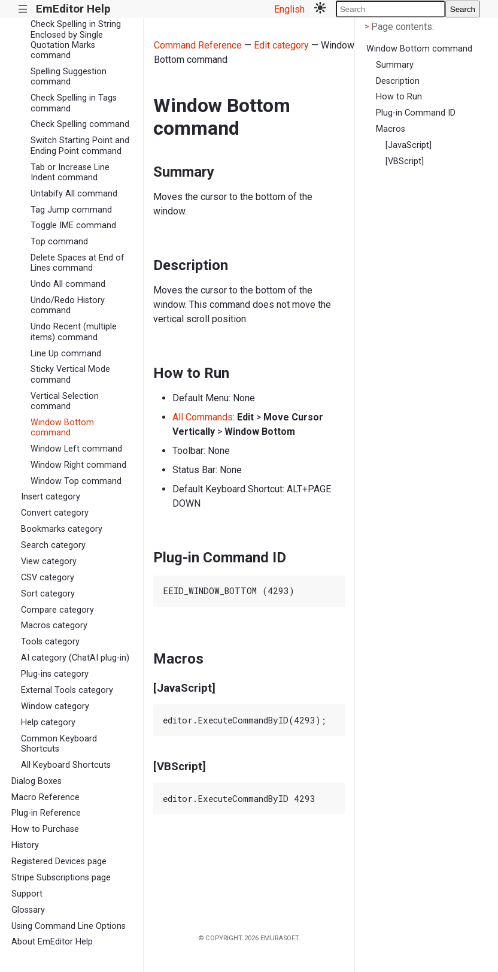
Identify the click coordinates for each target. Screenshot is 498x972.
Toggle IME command (73, 225)
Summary (395, 65)
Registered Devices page (59, 861)
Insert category (50, 497)
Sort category (48, 594)
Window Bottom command (62, 427)
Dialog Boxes (36, 781)
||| (23, 9)
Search (462, 9)
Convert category (55, 513)
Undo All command (68, 284)
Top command (59, 242)
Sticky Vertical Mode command (70, 374)
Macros (390, 129)
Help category (48, 722)
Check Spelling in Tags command (74, 103)
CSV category (47, 578)
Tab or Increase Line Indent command (70, 172)
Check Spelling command (80, 124)
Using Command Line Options (68, 926)
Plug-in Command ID (416, 113)
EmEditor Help (73, 9)
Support (26, 894)
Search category (53, 545)
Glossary (28, 910)
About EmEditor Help (52, 942)
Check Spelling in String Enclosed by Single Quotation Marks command (76, 39)
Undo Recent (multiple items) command (74, 332)
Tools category (50, 642)
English (289, 9)
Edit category (281, 45)
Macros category (54, 625)
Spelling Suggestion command (69, 76)
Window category (55, 706)
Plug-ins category (55, 674)
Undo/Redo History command (68, 305)
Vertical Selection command (65, 401)
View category (49, 561)
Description (398, 81)
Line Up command (66, 354)
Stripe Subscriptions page (61, 878)
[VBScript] (404, 161)
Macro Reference (45, 797)
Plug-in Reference (46, 813)
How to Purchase (45, 829)
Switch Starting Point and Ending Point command (80, 145)
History (25, 845)
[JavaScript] (408, 145)
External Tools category (67, 690)
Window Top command (76, 481)
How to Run (399, 97)
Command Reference (198, 45)
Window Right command (78, 465)
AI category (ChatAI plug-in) (75, 658)
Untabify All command (74, 194)
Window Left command (76, 449)
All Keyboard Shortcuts (66, 765)
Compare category (57, 610)
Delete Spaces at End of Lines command (77, 263)
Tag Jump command (71, 210)
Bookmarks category (61, 529)
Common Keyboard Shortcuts (59, 744)
